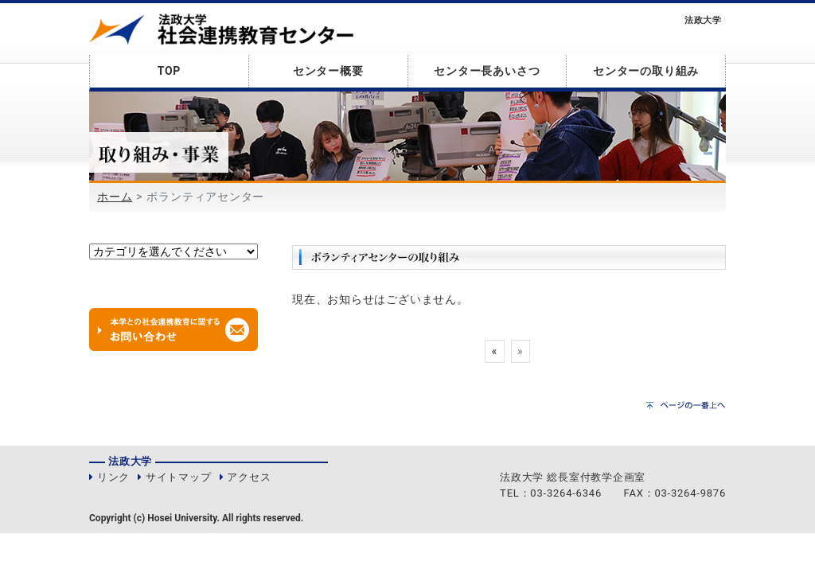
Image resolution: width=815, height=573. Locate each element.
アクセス (249, 477)
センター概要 (328, 70)
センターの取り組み (646, 70)
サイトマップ (179, 477)
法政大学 (703, 20)
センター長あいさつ (487, 70)
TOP (169, 70)
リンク (113, 477)
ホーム (114, 196)
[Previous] (494, 352)
